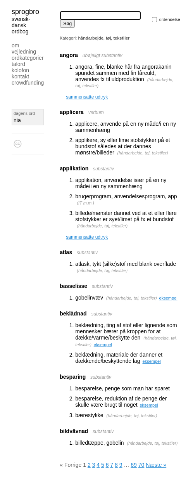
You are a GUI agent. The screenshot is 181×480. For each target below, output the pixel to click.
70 (141, 465)
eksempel (168, 298)
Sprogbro (25, 12)
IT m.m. (85, 203)
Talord (18, 64)
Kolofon (20, 70)
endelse (169, 19)
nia (17, 120)
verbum (96, 112)
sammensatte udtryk (87, 97)
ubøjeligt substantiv (102, 55)
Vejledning (24, 52)
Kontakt (20, 76)
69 (134, 465)
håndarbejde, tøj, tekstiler (143, 153)
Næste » (156, 465)
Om (15, 45)
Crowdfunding (28, 83)
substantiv (103, 169)
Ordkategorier (28, 58)
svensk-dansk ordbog (21, 25)
